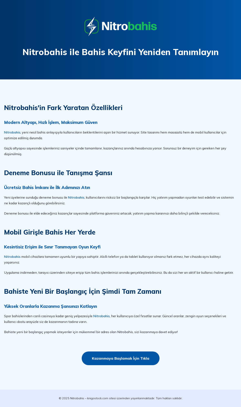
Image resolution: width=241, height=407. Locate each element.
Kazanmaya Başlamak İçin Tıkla (120, 358)
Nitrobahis (12, 132)
